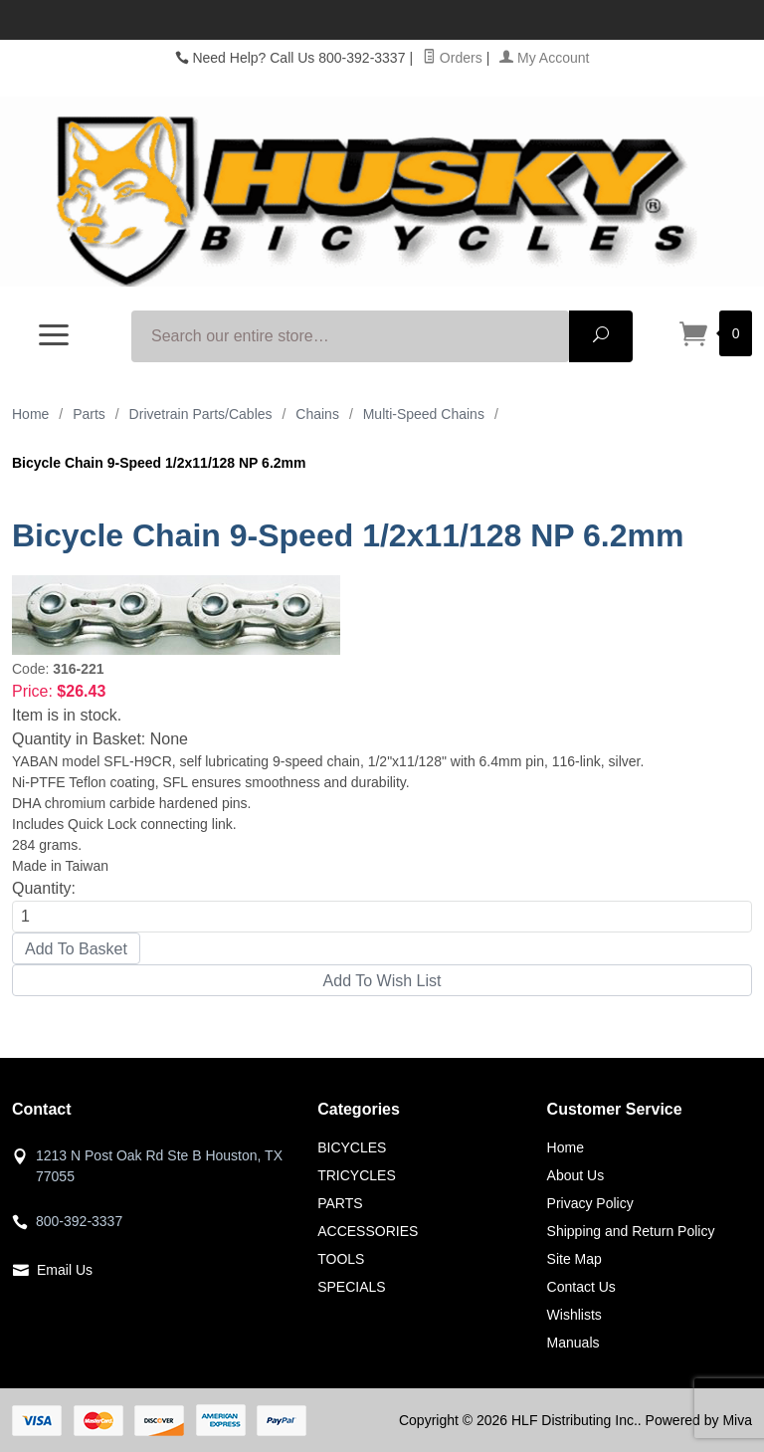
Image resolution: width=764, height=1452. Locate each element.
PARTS (339, 1203)
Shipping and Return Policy (631, 1231)
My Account (544, 58)
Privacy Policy (590, 1203)
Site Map (574, 1259)
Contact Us (581, 1287)
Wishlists (574, 1315)
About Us (576, 1175)
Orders (452, 58)
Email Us (65, 1270)
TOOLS (340, 1259)
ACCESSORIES (367, 1231)
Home (30, 414)
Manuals (573, 1342)
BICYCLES (351, 1147)
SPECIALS (351, 1287)
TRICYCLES (356, 1175)
